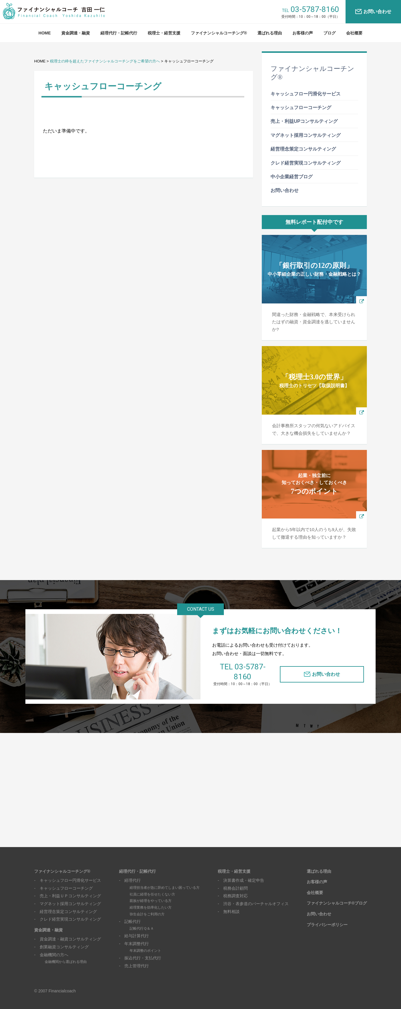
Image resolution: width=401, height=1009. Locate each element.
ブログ (329, 33)
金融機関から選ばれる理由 (66, 954)
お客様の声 (302, 33)
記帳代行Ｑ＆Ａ (142, 921)
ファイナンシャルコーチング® (219, 33)
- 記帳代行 (130, 913)
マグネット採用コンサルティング (306, 135)
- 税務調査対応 (233, 888)
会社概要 (354, 33)
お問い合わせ (377, 11)
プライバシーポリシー (327, 916)
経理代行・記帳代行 (118, 33)
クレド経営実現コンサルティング (306, 162)
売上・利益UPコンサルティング (304, 121)
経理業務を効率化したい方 (151, 900)
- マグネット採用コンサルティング (67, 895)
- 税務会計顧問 (233, 880)
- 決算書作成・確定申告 (241, 872)
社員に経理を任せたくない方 (152, 886)
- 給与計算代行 (134, 928)
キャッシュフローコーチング (301, 107)
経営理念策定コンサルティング (303, 148)
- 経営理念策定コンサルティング (65, 903)
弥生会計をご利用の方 (147, 906)
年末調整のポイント (145, 943)
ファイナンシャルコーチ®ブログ (337, 895)
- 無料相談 (229, 903)
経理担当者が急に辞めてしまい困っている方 (165, 880)
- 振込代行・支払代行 (140, 950)
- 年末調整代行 (134, 935)
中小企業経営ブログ (292, 176)
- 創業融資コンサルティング (61, 939)
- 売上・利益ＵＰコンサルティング (67, 888)
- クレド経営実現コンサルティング (67, 911)
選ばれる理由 (269, 33)
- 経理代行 (130, 872)
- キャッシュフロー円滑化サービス (67, 872)
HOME (45, 33)
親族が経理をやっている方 (151, 893)
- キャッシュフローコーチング (63, 880)
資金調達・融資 (75, 33)
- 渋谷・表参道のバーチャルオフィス (253, 895)
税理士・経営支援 (164, 33)
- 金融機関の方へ (51, 946)
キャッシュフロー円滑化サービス (306, 93)
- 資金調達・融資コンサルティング (67, 931)
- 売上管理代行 (134, 958)
